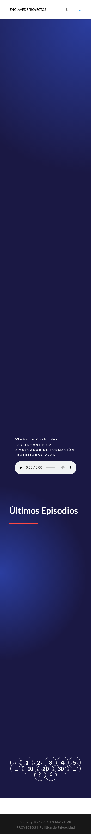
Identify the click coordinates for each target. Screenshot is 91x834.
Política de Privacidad (57, 827)
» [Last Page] (50, 775)
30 (61, 769)
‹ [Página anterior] (16, 762)
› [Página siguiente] (40, 775)
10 (30, 769)
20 (45, 769)
